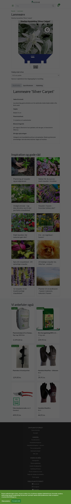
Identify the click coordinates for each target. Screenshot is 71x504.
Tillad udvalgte (5, 501)
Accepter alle (16, 501)
